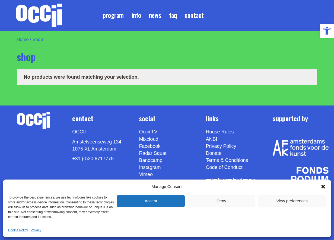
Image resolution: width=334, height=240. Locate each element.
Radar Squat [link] (152, 153)
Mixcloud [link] (148, 139)
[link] (327, 31)
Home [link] (23, 39)
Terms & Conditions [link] (227, 160)
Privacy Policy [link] (221, 146)
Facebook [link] (149, 146)
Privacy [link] (36, 230)
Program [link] (113, 15)
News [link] (155, 15)
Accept (151, 201)
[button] (323, 186)
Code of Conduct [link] (224, 167)
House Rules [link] (220, 132)
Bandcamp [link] (150, 160)
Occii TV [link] (148, 132)
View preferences (292, 201)
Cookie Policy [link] (18, 230)
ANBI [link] (211, 139)
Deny (221, 201)
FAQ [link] (173, 15)
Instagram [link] (150, 167)
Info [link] (136, 15)
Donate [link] (214, 153)
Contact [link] (194, 15)
